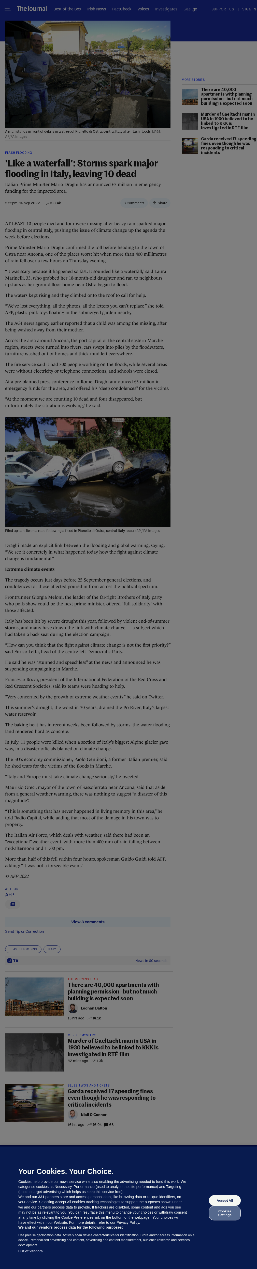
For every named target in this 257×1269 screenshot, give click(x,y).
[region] (128, 1207)
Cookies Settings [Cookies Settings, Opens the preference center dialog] (225, 1213)
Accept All (225, 1200)
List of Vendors (30, 1251)
